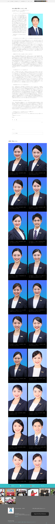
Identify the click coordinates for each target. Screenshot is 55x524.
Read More (16, 516)
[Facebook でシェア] (12, 119)
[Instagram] (47, 1)
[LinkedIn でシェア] (16, 119)
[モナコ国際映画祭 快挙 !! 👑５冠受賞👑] (40, 1)
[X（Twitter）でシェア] (14, 119)
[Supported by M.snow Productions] (40, 514)
